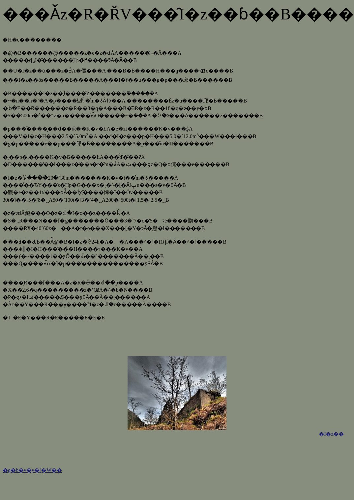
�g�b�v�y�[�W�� (32, 470)
